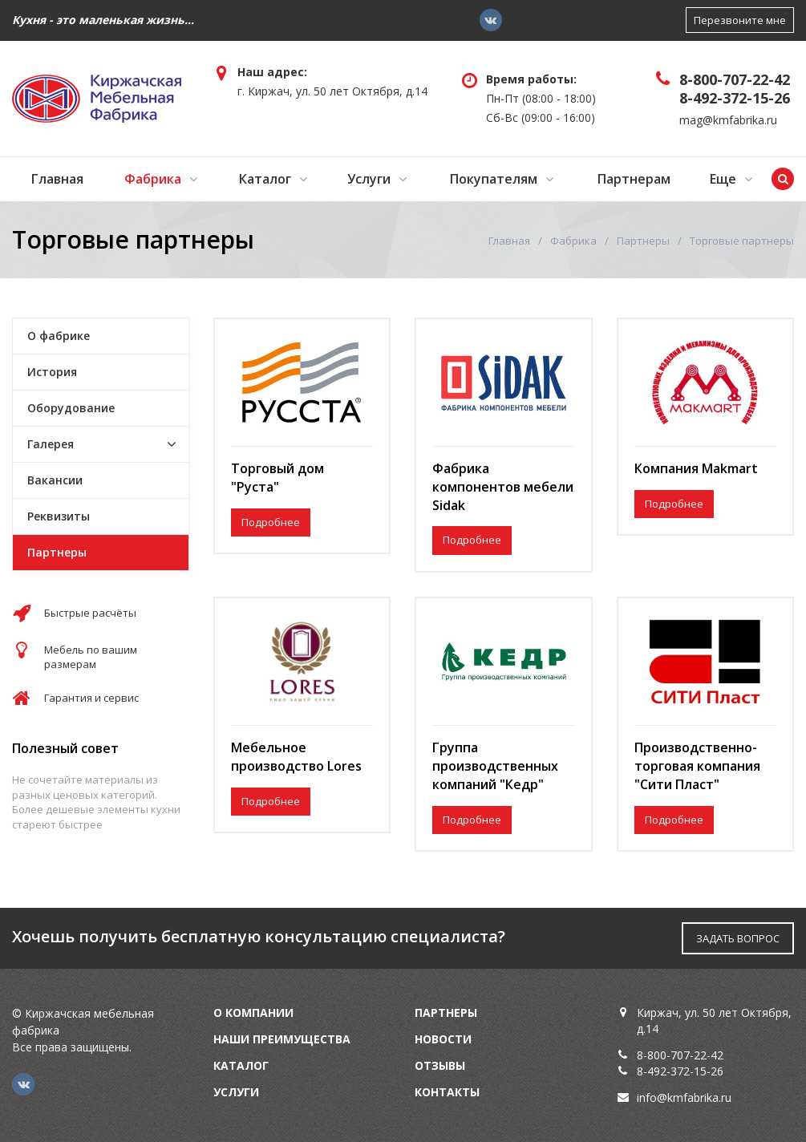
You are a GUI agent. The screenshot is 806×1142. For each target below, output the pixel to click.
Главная (57, 179)
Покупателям (493, 179)
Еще (723, 179)
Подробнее (270, 522)
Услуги (369, 179)
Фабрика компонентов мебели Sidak (502, 487)
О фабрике (58, 335)
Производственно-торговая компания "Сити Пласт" (697, 766)
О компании (253, 1012)
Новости (443, 1039)
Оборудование (71, 407)
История (52, 371)
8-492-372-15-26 (734, 97)
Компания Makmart (696, 468)
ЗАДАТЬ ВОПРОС (738, 938)
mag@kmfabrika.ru (728, 120)
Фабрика (152, 179)
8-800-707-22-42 (734, 79)
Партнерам (633, 179)
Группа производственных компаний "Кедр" (495, 766)
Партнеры (643, 240)
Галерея (50, 444)
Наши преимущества (281, 1039)
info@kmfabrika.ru (684, 1097)
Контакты (447, 1091)
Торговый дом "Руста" (277, 478)
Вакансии (55, 480)
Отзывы (440, 1065)
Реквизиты (58, 516)
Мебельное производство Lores (296, 757)
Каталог (265, 179)
